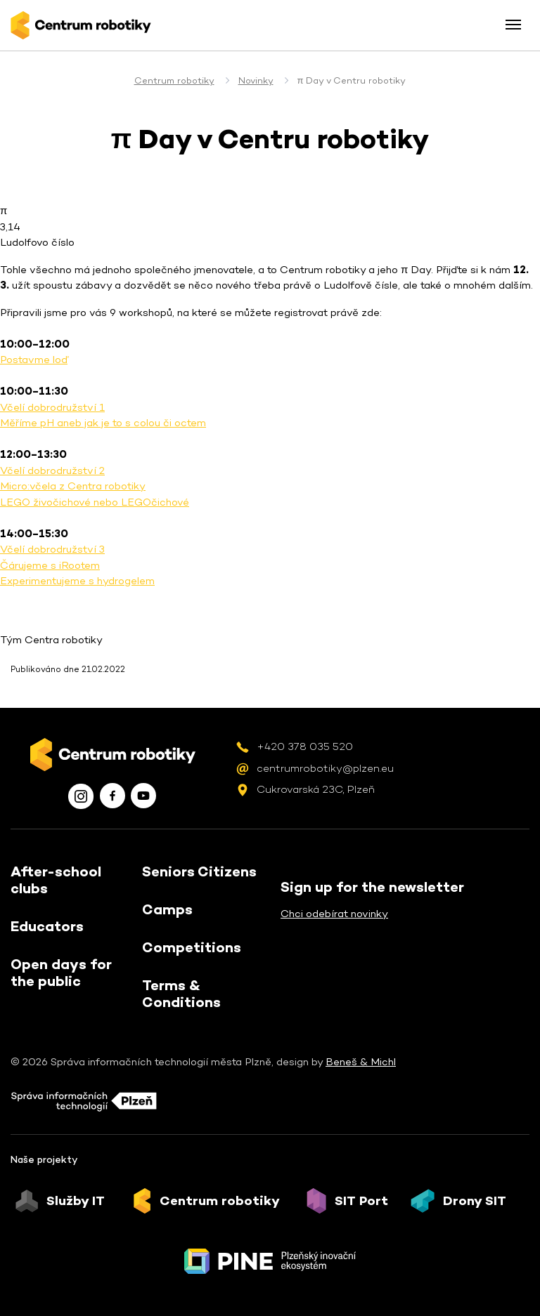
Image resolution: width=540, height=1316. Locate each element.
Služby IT (75, 1200)
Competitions (191, 947)
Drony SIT (474, 1200)
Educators (47, 926)
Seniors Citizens (199, 871)
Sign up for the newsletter (372, 887)
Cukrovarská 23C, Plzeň (316, 789)
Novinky (256, 80)
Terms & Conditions (181, 993)
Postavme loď (34, 359)
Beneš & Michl (361, 1061)
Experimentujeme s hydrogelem (77, 580)
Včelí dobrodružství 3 (52, 548)
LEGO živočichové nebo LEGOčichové (94, 501)
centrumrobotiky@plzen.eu (325, 768)
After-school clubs (56, 879)
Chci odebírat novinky (334, 913)
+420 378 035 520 (305, 746)
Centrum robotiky (174, 80)
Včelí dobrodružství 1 (52, 407)
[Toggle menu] (513, 24)
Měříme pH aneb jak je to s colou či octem (103, 422)
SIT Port (361, 1200)
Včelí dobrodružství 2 (52, 470)
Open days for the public (61, 972)
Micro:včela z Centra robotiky (73, 485)
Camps (167, 909)
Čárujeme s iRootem (50, 565)
